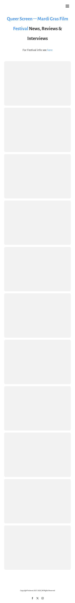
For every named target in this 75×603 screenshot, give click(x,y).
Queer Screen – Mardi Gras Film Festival (37, 23)
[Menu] (67, 6)
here (50, 50)
